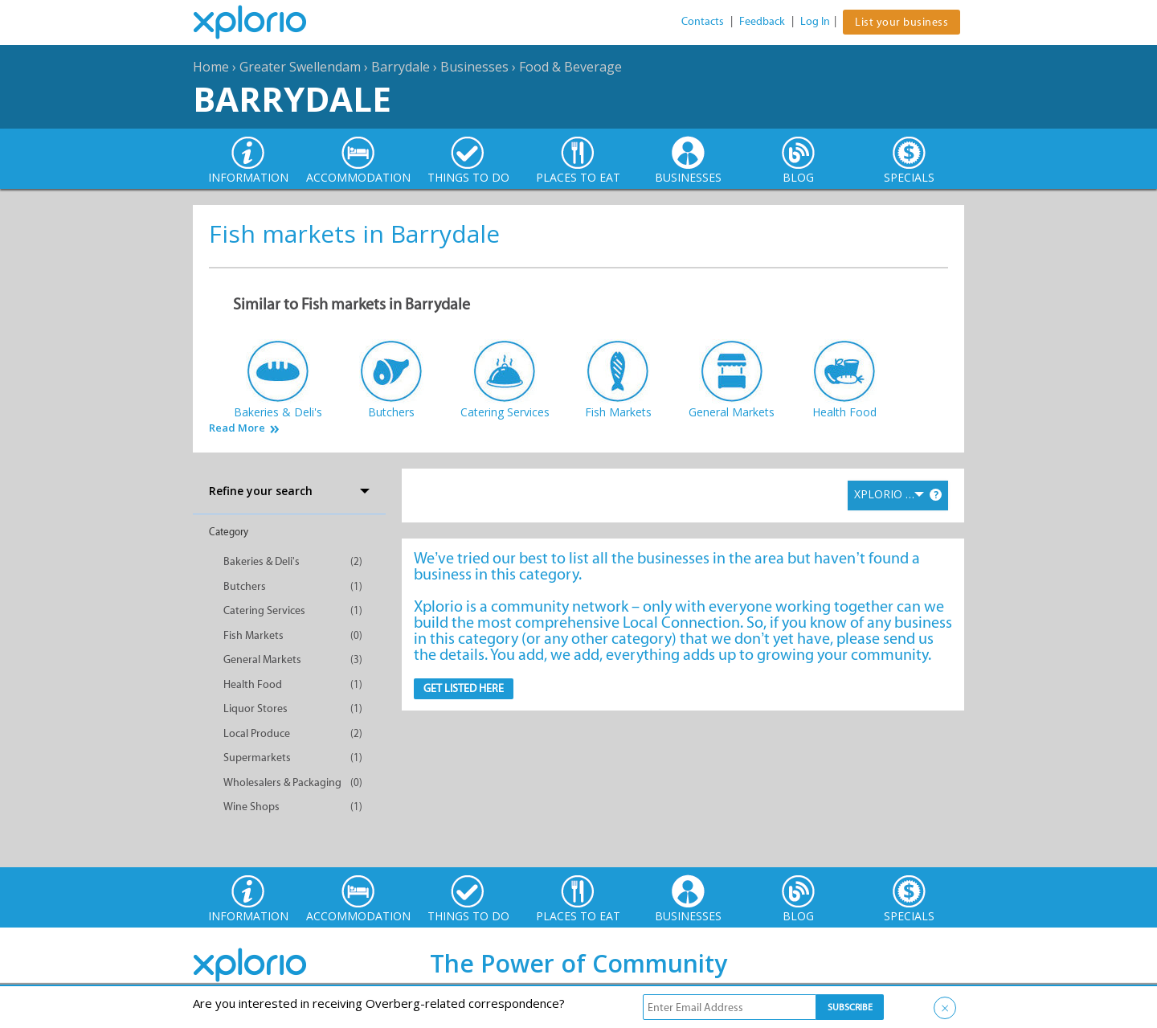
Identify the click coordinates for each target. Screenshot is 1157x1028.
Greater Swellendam (300, 67)
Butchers (244, 586)
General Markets (262, 659)
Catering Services (264, 610)
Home (211, 67)
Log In (815, 21)
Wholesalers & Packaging (282, 782)
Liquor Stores (255, 708)
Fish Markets (253, 635)
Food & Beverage (570, 67)
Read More (237, 428)
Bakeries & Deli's (261, 561)
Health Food (252, 684)
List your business (901, 22)
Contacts (702, 21)
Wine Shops (251, 806)
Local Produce (256, 733)
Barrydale (400, 67)
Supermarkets (257, 757)
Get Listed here (463, 688)
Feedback (762, 21)
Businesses (474, 67)
